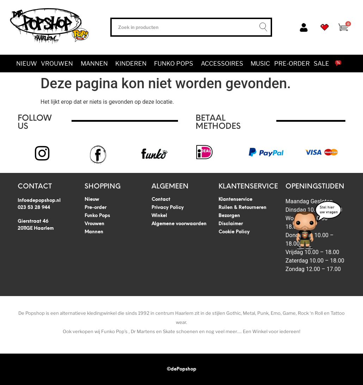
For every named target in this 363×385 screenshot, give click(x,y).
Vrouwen (58, 63)
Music (260, 63)
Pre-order (292, 63)
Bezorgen (229, 215)
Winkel (159, 215)
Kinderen (132, 63)
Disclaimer (231, 224)
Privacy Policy (168, 207)
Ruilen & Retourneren (242, 207)
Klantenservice (235, 199)
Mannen (96, 63)
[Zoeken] (261, 27)
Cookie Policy (234, 232)
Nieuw (26, 63)
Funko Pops (175, 63)
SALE (321, 63)
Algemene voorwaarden (179, 224)
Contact (161, 199)
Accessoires (224, 63)
